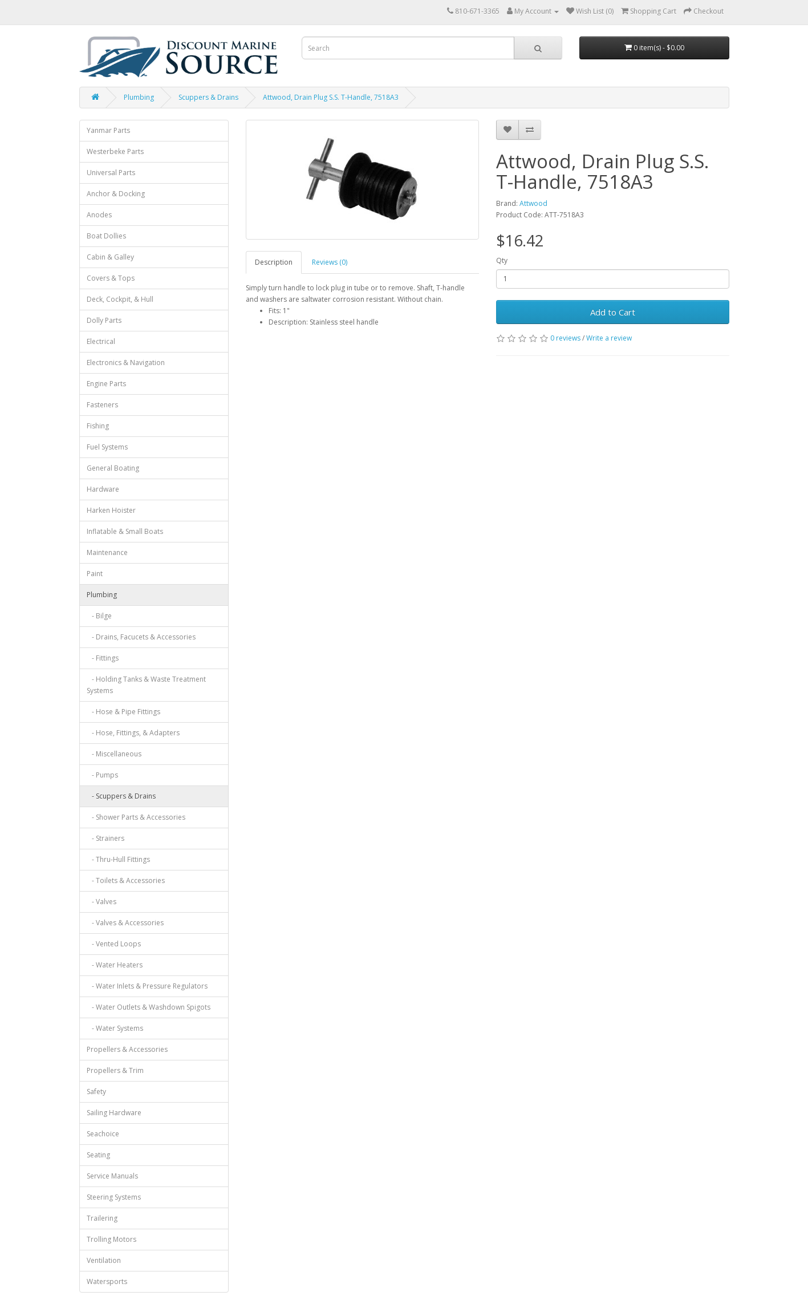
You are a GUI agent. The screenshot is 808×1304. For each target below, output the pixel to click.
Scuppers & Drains (208, 97)
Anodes (99, 215)
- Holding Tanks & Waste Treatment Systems (146, 684)
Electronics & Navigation (126, 362)
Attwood (533, 203)
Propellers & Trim (115, 1070)
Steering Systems (114, 1197)
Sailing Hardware (114, 1112)
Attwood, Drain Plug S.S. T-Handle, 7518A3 (331, 97)
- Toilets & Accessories (126, 880)
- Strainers (105, 838)
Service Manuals (112, 1176)
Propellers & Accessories (127, 1049)
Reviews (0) (329, 262)
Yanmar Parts (108, 130)
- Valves (101, 901)
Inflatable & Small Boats (125, 531)
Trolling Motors (111, 1239)
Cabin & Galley (110, 257)
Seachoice (103, 1134)
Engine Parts (106, 383)
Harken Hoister (111, 510)
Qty (501, 260)
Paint (95, 573)
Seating (98, 1155)
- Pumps (102, 775)
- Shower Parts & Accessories (136, 817)
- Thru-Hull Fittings (118, 859)
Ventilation (104, 1260)
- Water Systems (115, 1028)
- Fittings (103, 658)
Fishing (98, 426)
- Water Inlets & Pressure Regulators (147, 986)
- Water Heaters (115, 965)
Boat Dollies (106, 236)
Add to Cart (612, 312)
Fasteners (102, 405)
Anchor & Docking (116, 194)
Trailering (102, 1218)
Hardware (103, 489)
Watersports (107, 1281)
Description (274, 262)
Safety (96, 1091)
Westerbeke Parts (115, 151)
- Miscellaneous (114, 754)
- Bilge (99, 616)
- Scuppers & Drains (121, 796)
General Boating (113, 468)
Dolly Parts (104, 320)
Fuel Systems (107, 447)
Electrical (101, 341)
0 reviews (565, 338)
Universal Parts (111, 172)
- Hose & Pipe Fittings (123, 711)
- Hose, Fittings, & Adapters (133, 733)
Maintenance (107, 552)
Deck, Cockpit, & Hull (120, 299)
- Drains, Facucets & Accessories (141, 637)
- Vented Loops (114, 944)
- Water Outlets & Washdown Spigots (148, 1007)
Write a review (609, 338)
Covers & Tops (111, 278)
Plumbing (139, 97)
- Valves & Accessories (125, 923)
